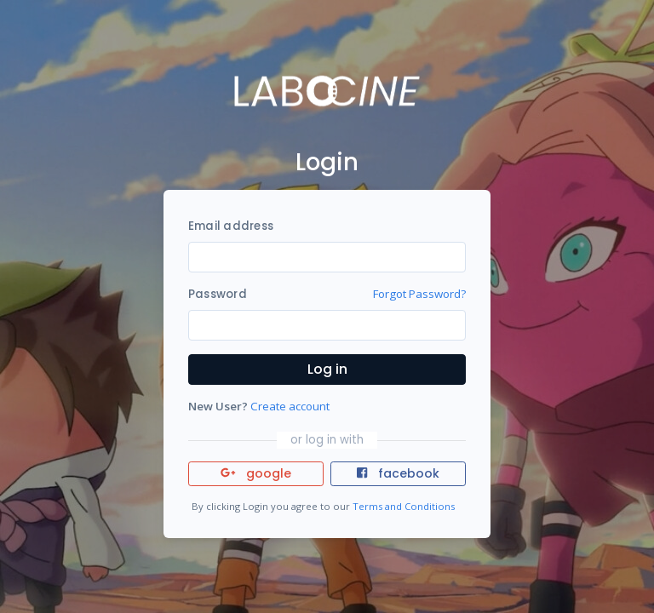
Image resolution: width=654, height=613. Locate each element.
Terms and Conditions (404, 506)
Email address (230, 226)
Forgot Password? (419, 293)
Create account (290, 406)
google (256, 473)
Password (217, 294)
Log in (327, 369)
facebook (398, 473)
